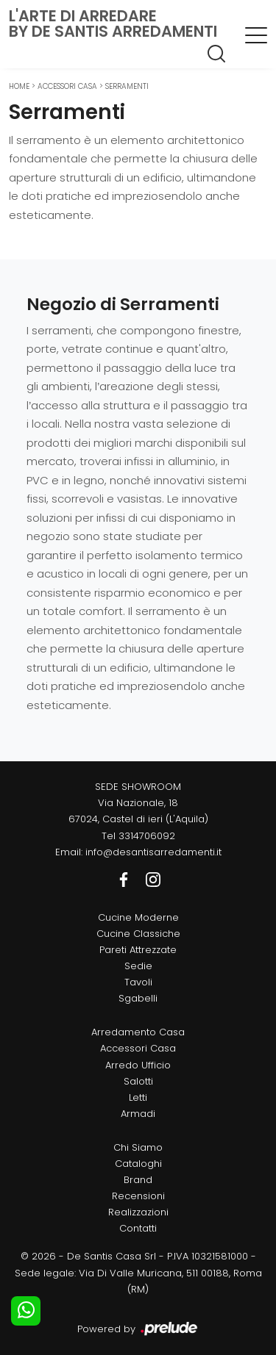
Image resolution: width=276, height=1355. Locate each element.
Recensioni (138, 1196)
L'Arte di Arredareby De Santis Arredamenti (113, 23)
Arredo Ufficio (138, 1065)
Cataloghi (138, 1164)
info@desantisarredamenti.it (153, 852)
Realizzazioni (138, 1212)
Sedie (138, 966)
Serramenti (127, 86)
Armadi (138, 1114)
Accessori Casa (67, 86)
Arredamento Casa (138, 1032)
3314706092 (146, 836)
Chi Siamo (138, 1147)
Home (19, 86)
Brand (138, 1180)
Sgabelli (138, 998)
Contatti (138, 1228)
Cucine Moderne (138, 917)
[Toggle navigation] (256, 34)
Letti (138, 1097)
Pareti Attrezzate (138, 950)
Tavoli (138, 982)
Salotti (138, 1081)
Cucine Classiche (138, 934)
